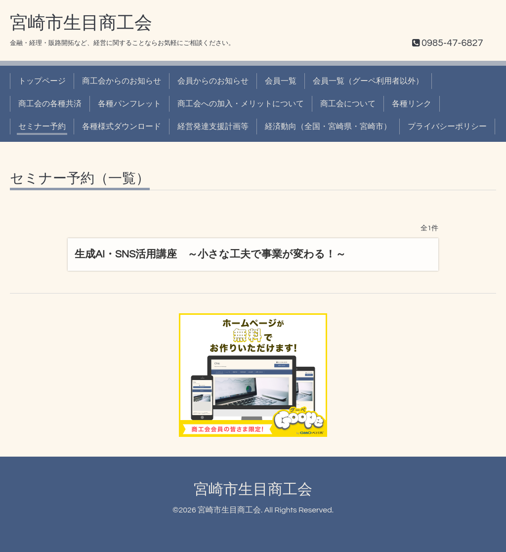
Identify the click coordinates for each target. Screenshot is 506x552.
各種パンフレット (129, 104)
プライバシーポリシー (447, 126)
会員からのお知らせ (213, 81)
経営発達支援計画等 (213, 126)
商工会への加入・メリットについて (240, 104)
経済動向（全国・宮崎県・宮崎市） (328, 126)
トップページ (42, 81)
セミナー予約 (42, 126)
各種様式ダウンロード (121, 126)
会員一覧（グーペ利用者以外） (368, 81)
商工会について (348, 104)
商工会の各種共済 (50, 104)
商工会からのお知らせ (121, 81)
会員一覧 (280, 81)
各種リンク (411, 104)
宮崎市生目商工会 (81, 23)
